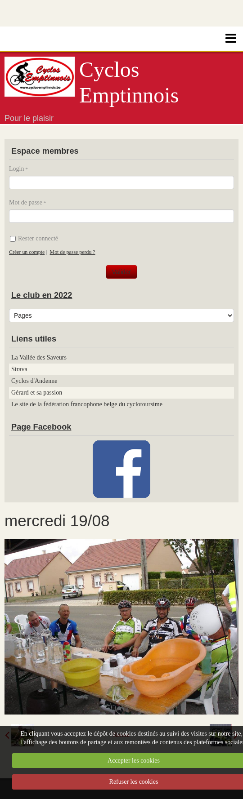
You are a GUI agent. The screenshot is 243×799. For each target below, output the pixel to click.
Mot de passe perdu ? (72, 252)
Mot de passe (25, 202)
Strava (19, 369)
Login (16, 168)
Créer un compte (27, 252)
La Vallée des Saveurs (39, 357)
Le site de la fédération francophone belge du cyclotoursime (86, 404)
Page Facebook (41, 426)
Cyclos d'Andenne (34, 380)
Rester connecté (34, 238)
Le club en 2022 (41, 295)
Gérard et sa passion (36, 392)
